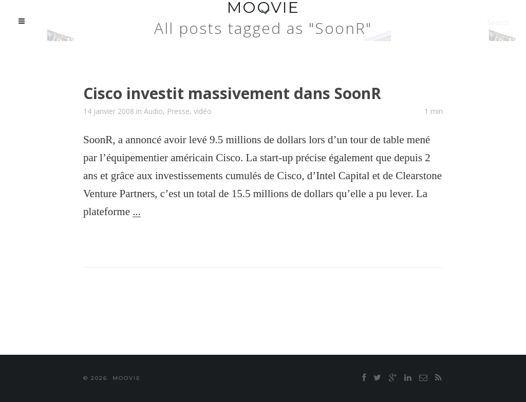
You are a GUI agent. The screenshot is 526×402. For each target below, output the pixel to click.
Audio (153, 111)
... (137, 211)
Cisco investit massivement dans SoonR (232, 93)
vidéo (203, 111)
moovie (126, 378)
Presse (178, 111)
